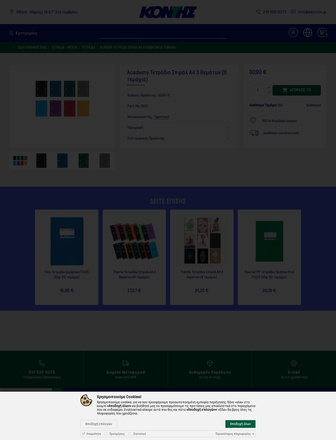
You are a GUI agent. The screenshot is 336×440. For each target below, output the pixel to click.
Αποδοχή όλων (240, 424)
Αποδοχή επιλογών (98, 424)
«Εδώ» (222, 409)
